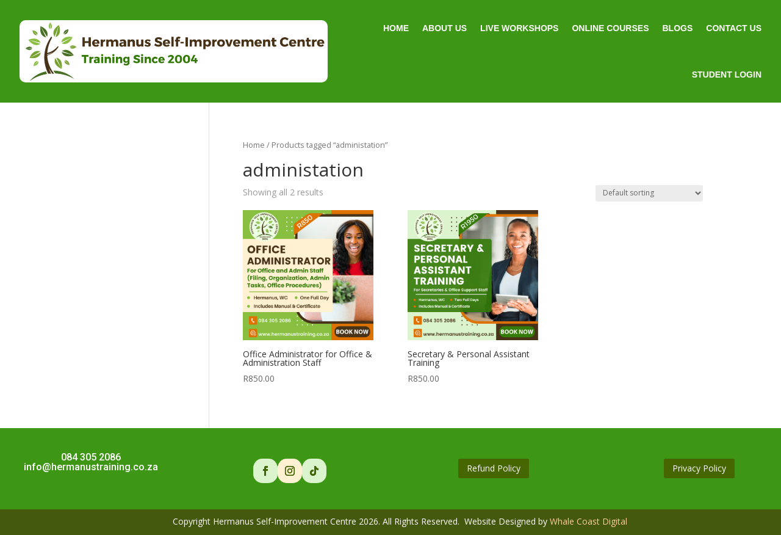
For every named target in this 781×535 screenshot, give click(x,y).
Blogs (677, 28)
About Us (444, 28)
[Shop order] (649, 193)
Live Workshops (519, 28)
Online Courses (610, 28)
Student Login (726, 74)
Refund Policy (493, 468)
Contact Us (733, 28)
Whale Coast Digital (588, 521)
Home (396, 28)
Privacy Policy (699, 468)
